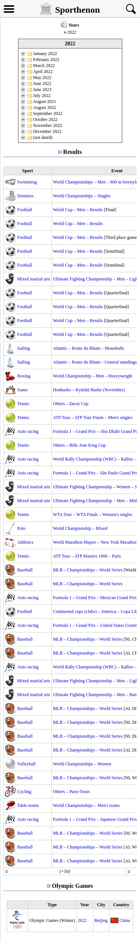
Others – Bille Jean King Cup (79, 445)
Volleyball (26, 764)
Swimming (27, 182)
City (101, 904)
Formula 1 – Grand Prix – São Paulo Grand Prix (96, 473)
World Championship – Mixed (80, 528)
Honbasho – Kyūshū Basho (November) (89, 389)
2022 (82, 920)
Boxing (23, 376)
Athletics (25, 542)
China (124, 920)
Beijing (101, 920)
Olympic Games (72, 886)
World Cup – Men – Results (78, 209)
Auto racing (27, 431)
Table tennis (28, 805)
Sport (27, 170)
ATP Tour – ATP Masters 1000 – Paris (87, 556)
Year (84, 904)
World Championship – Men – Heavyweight (93, 376)
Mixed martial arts (33, 279)
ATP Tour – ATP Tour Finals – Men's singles (93, 417)
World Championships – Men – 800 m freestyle (95, 182)
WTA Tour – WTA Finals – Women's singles (93, 514)
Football (24, 209)
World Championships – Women (82, 764)
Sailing (23, 348)
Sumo (22, 389)
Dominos (25, 195)
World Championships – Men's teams (86, 805)
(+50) (64, 871)
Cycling (24, 791)
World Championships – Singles (82, 195)
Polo (21, 528)
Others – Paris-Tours (71, 791)
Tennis (23, 403)
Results (72, 152)
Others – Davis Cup (70, 403)
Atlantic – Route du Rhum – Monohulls (88, 348)
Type (52, 904)
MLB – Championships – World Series (87, 570)
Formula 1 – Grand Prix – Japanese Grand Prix (95, 819)
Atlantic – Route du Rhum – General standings (95, 362)
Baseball (24, 570)
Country (121, 904)
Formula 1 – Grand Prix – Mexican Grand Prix (95, 597)
